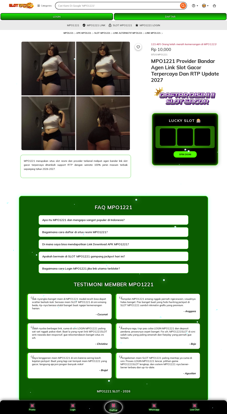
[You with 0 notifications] (205, 5)
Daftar (113, 407)
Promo (32, 407)
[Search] (183, 5)
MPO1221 (68, 33)
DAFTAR (170, 16)
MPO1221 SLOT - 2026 (113, 391)
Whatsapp (154, 407)
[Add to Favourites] (138, 47)
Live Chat (194, 407)
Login (73, 407)
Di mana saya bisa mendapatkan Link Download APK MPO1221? (85, 244)
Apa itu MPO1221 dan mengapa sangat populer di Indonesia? (83, 220)
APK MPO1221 (83, 33)
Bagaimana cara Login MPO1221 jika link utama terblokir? (81, 268)
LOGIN (57, 16)
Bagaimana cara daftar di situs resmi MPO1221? (75, 232)
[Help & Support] (195, 5)
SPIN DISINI (185, 154)
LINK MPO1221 (153, 33)
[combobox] (117, 5)
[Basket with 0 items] (214, 5)
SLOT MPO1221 (102, 33)
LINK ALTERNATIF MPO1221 (127, 33)
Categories (44, 5)
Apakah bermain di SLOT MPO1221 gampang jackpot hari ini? (83, 256)
